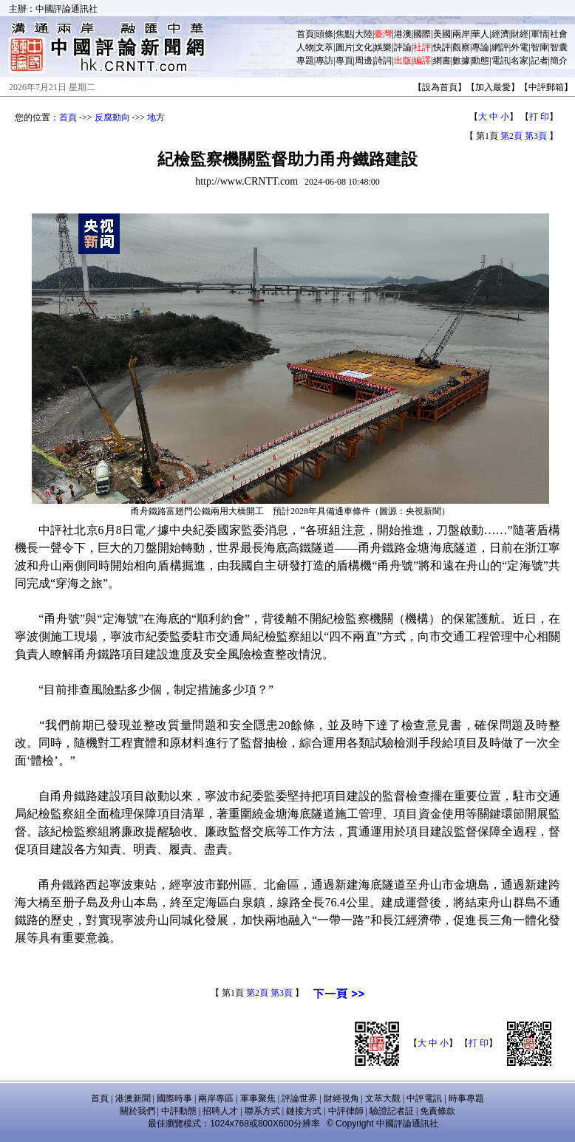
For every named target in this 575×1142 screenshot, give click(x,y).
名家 (519, 60)
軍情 (539, 34)
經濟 (500, 34)
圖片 (344, 47)
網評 (500, 47)
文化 (363, 47)
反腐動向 (112, 117)
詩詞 (383, 60)
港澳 (403, 34)
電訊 (500, 60)
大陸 (363, 34)
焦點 (344, 34)
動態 (480, 60)
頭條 (324, 34)
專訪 (324, 60)
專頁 (344, 60)
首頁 (305, 34)
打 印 (539, 117)
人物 (305, 47)
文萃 (324, 47)
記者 (539, 60)
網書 (442, 60)
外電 (519, 47)
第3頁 (536, 136)
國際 (422, 34)
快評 (442, 47)
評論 (403, 47)
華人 (480, 34)
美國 (442, 34)
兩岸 (461, 34)
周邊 (363, 60)
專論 (480, 47)
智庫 (539, 47)
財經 (519, 34)
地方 (156, 117)
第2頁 (511, 136)
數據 (461, 60)
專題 (305, 60)
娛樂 (383, 47)
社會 (559, 34)
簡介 (559, 60)
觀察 (461, 47)
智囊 (559, 47)
